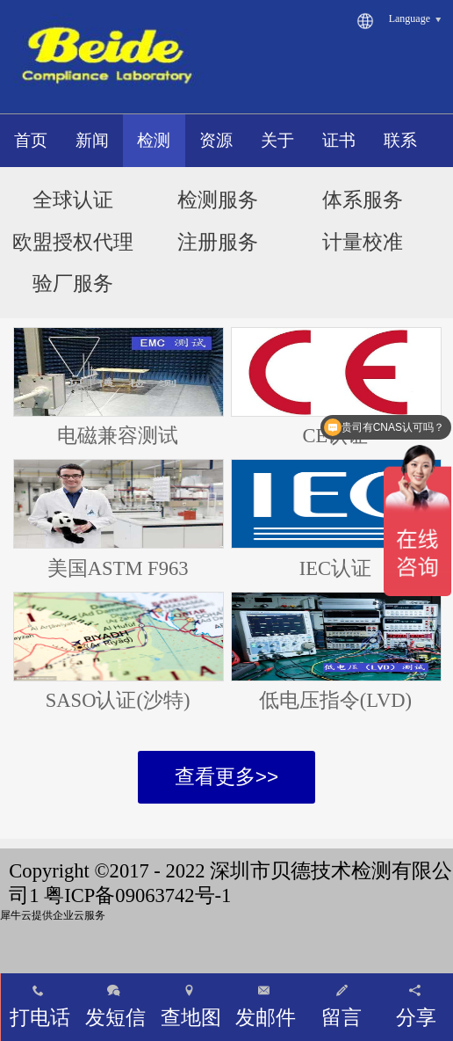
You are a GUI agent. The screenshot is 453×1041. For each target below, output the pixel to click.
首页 (30, 140)
